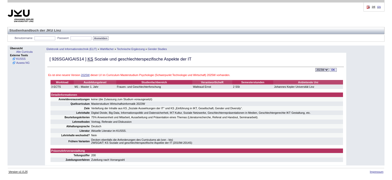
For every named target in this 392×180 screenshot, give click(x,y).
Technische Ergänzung (131, 49)
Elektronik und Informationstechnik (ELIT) (71, 49)
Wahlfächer (107, 49)
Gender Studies (157, 49)
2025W (85, 75)
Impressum (376, 171)
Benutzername (24, 38)
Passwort (62, 38)
